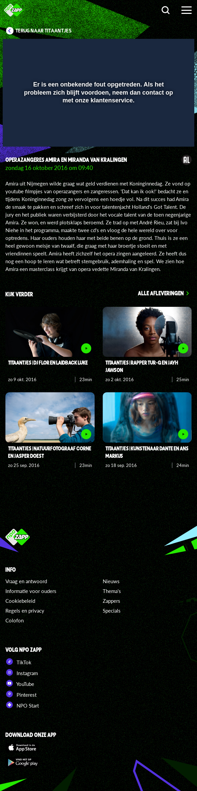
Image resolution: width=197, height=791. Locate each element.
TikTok (18, 662)
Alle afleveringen (161, 293)
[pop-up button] (158, 48)
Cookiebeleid (20, 601)
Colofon (14, 620)
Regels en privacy (24, 611)
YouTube (19, 683)
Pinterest (20, 694)
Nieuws (111, 581)
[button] (172, 48)
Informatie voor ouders (30, 591)
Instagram (21, 672)
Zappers (111, 601)
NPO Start (22, 705)
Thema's (112, 591)
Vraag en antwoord (26, 581)
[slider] (97, 138)
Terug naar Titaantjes (44, 31)
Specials (112, 611)
